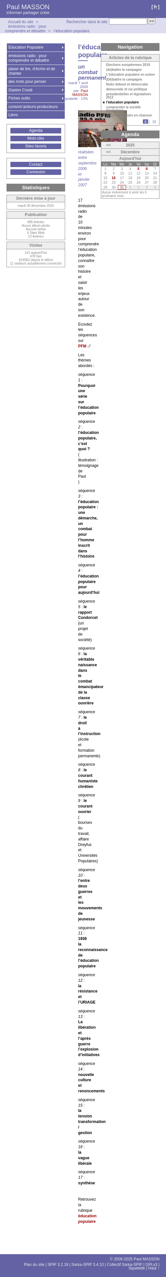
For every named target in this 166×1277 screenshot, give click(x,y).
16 (114, 178)
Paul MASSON (28, 6)
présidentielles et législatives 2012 (128, 96)
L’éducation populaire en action (130, 74)
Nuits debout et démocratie (127, 84)
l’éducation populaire (72, 31)
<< (108, 145)
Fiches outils (19, 98)
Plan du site (34, 1264)
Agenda (35, 130)
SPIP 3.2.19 (58, 1264)
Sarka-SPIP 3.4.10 (88, 1264)
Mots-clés (35, 138)
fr (155, 6)
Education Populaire (25, 47)
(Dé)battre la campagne (124, 79)
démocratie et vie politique (126, 89)
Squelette (137, 1268)
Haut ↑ (153, 1268)
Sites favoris (35, 146)
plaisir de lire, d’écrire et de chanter (31, 71)
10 (154, 122)
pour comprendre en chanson (129, 115)
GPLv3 (151, 1264)
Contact (35, 164)
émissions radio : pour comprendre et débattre (25, 28)
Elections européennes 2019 (128, 65)
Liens (13, 115)
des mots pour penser (27, 81)
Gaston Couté (20, 90)
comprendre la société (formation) (123, 109)
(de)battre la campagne (124, 69)
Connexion (35, 172)
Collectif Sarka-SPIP (125, 1264)
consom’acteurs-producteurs (33, 106)
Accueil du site (20, 22)
